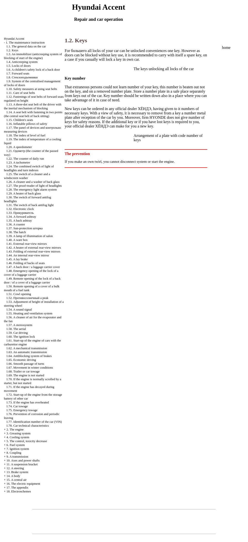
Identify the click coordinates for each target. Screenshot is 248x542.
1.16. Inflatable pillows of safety (26, 124)
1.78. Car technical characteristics (27, 425)
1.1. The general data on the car (26, 46)
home (226, 47)
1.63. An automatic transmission (26, 352)
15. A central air (17, 480)
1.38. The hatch (16, 232)
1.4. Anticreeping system (22, 62)
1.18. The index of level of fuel (26, 135)
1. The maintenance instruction (25, 42)
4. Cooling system (18, 437)
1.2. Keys (12, 50)
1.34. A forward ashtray (21, 216)
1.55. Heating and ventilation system (29, 313)
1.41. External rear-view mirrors (26, 243)
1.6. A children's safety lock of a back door (33, 69)
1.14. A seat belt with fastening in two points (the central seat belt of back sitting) (33, 114)
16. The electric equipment (23, 483)
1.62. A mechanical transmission (26, 348)
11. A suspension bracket (22, 464)
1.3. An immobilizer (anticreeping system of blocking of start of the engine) (33, 56)
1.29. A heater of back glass (23, 193)
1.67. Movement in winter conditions (29, 367)
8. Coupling (14, 452)
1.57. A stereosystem (19, 325)
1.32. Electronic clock (20, 209)
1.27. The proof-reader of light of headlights (34, 185)
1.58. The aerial (16, 329)
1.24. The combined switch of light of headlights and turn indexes (29, 168)
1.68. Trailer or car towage (23, 371)
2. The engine (15, 429)
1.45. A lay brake (17, 259)
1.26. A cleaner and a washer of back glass (33, 182)
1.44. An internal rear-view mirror (27, 255)
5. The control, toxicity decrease (27, 441)
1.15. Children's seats (19, 120)
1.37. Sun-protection (24, 228)
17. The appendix (17, 487)
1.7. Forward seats (17, 73)
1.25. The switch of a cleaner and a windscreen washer (27, 176)
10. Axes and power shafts (23, 460)
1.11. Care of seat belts (20, 93)
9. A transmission (17, 456)
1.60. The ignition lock (20, 336)
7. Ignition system (18, 449)
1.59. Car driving (17, 332)
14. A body (13, 476)
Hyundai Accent (14, 38)
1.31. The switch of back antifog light (30, 205)
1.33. (20, 213)
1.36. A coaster (15, 224)
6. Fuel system (16, 445)
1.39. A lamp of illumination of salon (29, 236)
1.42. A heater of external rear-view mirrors (33, 247)
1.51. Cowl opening (18, 294)
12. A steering (15, 468)
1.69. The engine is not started (25, 375)
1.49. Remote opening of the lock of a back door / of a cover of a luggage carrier (32, 280)
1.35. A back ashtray (19, 220)
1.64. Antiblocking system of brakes (29, 356)
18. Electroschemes (19, 491)
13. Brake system (17, 472)
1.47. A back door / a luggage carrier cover (33, 267)
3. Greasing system (19, 433)
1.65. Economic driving (21, 360)
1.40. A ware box (17, 240)
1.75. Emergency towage (22, 410)
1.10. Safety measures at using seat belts (31, 89)
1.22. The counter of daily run (25, 158)
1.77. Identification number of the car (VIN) (34, 421)
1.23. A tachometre (18, 162)
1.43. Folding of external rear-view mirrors (33, 251)
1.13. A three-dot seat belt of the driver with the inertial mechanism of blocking (32, 106)
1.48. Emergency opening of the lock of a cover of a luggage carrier (31, 272)
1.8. (22, 77)
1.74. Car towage (17, 406)
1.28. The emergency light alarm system (31, 189)
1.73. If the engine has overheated (27, 402)
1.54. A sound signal (19, 309)
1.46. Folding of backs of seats (25, 263)
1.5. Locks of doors (18, 65)
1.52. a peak (27, 298)
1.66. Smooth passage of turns (25, 363)
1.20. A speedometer (19, 147)
